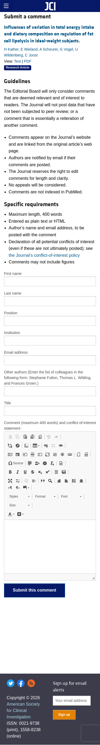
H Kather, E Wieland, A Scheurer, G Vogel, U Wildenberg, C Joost (41, 52)
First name (13, 273)
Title (7, 403)
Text (17, 61)
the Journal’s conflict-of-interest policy (44, 255)
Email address (16, 352)
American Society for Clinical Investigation (23, 710)
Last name (12, 293)
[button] (10, 436)
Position (10, 313)
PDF (27, 61)
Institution (12, 333)
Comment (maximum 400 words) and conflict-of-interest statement (50, 425)
